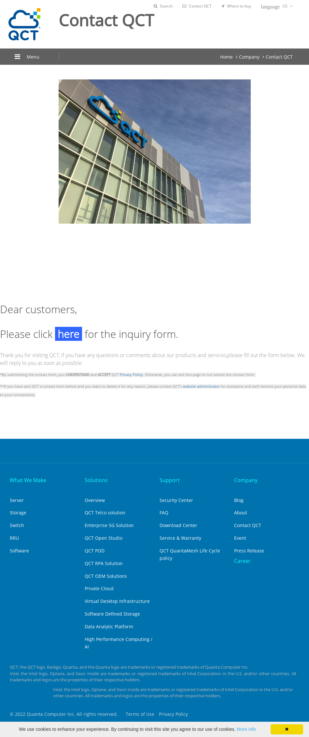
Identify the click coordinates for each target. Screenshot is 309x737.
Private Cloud (99, 588)
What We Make (28, 480)
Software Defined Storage (112, 614)
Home (226, 57)
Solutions (96, 480)
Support (170, 480)
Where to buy (236, 6)
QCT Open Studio (103, 538)
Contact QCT (197, 6)
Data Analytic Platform (109, 626)
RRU (14, 538)
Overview (95, 500)
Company (249, 57)
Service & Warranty (180, 538)
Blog (239, 500)
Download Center (178, 525)
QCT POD (95, 551)
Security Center (176, 500)
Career (242, 560)
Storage (18, 512)
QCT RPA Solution (104, 563)
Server (17, 500)
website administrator (201, 386)
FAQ (164, 512)
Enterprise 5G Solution (109, 525)
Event (240, 538)
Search (163, 6)
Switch (17, 525)
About (240, 512)
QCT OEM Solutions (106, 576)
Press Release (249, 551)
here (68, 334)
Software (19, 551)
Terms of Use (140, 714)
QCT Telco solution (105, 512)
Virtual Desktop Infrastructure (117, 601)
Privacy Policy (131, 374)
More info (246, 729)
